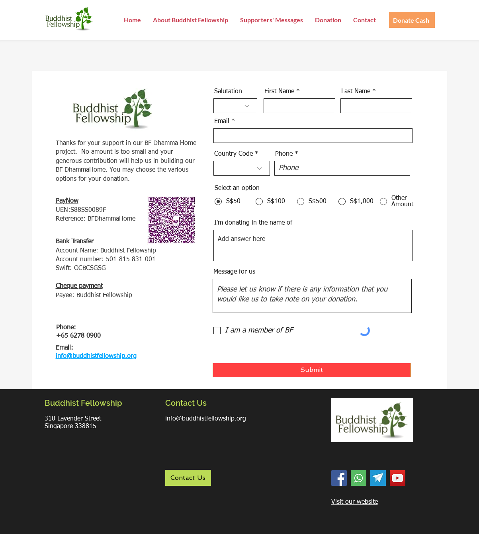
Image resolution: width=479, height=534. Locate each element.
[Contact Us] (188, 478)
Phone (284, 154)
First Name (279, 91)
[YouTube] (397, 478)
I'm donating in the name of (253, 223)
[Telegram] (378, 478)
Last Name (355, 91)
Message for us (234, 272)
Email (221, 121)
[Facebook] (339, 478)
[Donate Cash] (412, 20)
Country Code (233, 154)
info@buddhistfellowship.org (205, 419)
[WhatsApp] (358, 478)
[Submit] (312, 370)
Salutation (228, 91)
